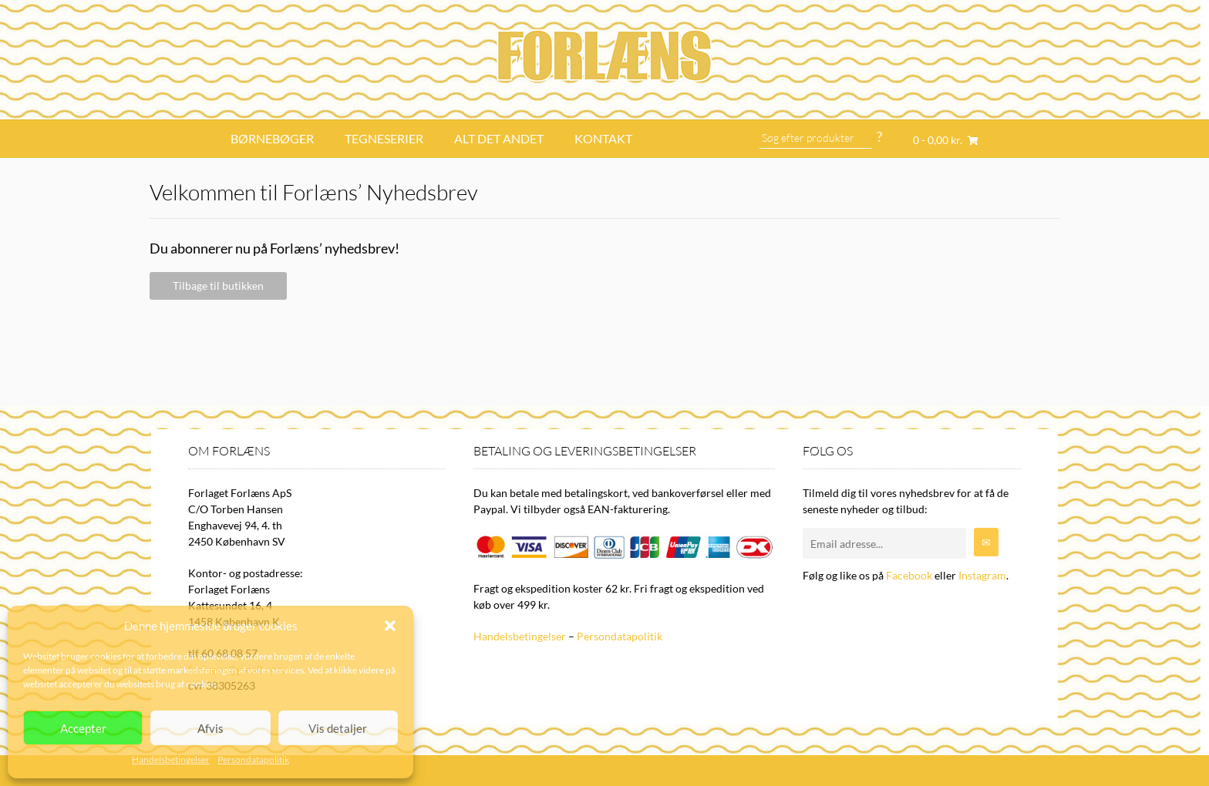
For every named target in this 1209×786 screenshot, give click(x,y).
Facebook (909, 575)
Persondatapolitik (253, 759)
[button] (390, 625)
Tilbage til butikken (218, 285)
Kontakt (603, 138)
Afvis (210, 728)
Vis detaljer (337, 728)
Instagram (982, 575)
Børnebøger (272, 138)
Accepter (83, 728)
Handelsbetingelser (171, 759)
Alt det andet (499, 138)
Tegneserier (384, 138)
